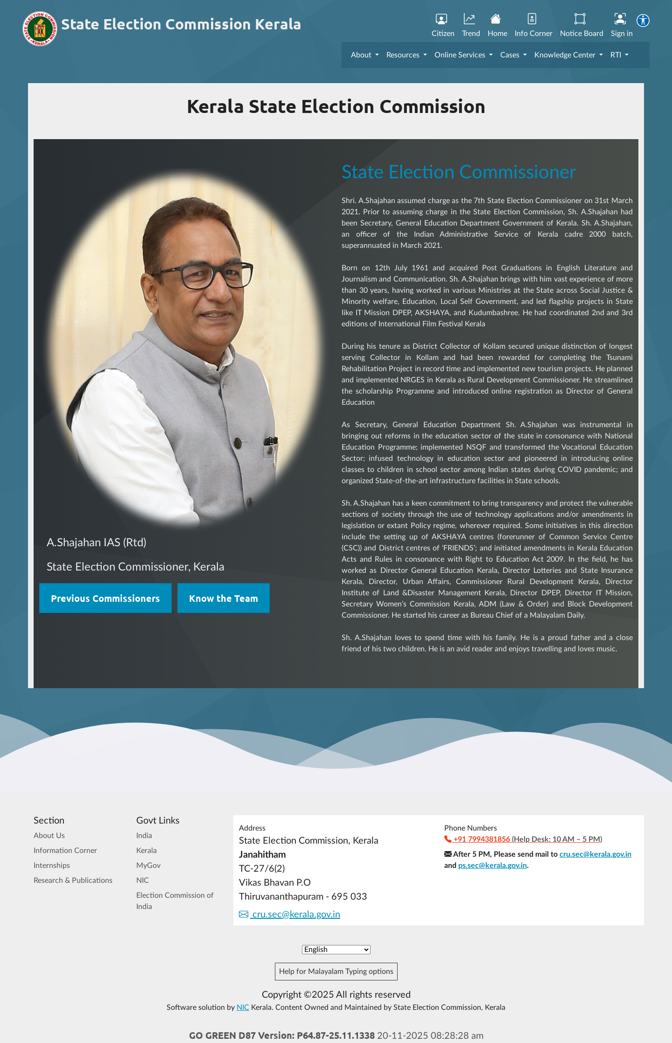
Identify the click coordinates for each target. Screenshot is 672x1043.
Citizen (443, 25)
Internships (52, 865)
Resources (403, 55)
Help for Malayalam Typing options (336, 971)
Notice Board (581, 25)
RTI (616, 55)
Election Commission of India (175, 901)
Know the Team (223, 598)
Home (497, 25)
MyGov (148, 865)
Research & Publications (73, 880)
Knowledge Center (565, 55)
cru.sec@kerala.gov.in (289, 914)
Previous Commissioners (105, 598)
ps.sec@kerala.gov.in (492, 865)
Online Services (460, 55)
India (144, 835)
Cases (510, 55)
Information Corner (65, 850)
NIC (142, 880)
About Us (49, 835)
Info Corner (534, 25)
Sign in (622, 25)
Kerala (146, 850)
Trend (471, 25)
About (362, 55)
